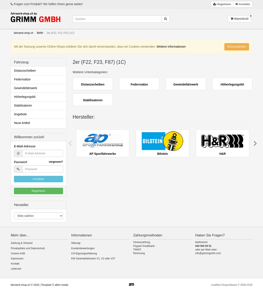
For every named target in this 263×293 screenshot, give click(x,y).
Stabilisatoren (23, 105)
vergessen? (56, 161)
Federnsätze (22, 79)
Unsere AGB (18, 253)
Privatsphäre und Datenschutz (28, 248)
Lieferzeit (16, 268)
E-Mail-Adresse (24, 146)
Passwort (38, 162)
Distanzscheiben (25, 70)
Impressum (17, 258)
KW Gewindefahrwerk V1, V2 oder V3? (93, 258)
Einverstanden (236, 46)
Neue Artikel (22, 123)
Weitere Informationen (171, 46)
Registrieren (38, 190)
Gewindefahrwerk (25, 88)
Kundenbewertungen (83, 248)
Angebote (20, 114)
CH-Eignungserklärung (84, 253)
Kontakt (15, 263)
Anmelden (242, 4)
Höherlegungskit (24, 96)
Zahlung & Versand (21, 243)
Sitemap (76, 243)
